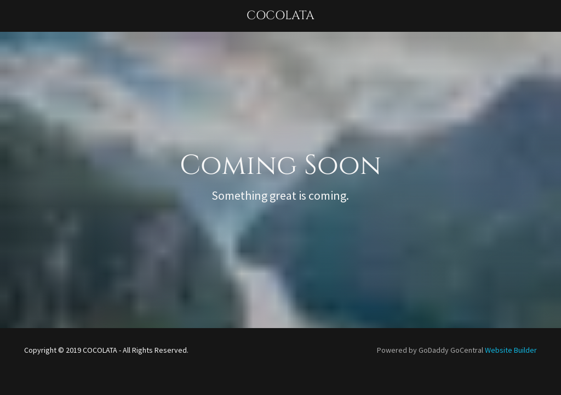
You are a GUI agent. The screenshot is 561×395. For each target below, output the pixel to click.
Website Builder (511, 350)
